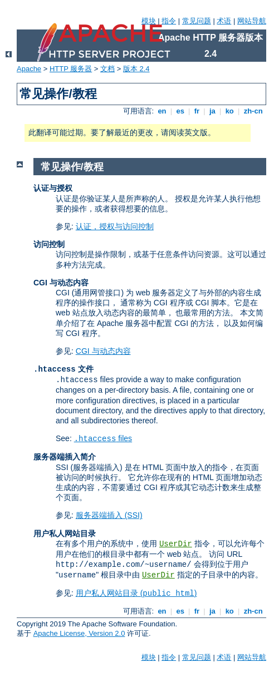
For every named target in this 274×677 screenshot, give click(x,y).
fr (197, 111)
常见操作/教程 (72, 166)
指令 (169, 21)
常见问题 (196, 21)
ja (212, 111)
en (162, 111)
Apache (29, 69)
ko (229, 111)
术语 (224, 21)
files (103, 438)
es (180, 111)
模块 (148, 21)
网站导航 (251, 21)
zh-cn (253, 111)
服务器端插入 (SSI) (109, 515)
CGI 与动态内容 (103, 351)
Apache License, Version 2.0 (79, 633)
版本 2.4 (136, 69)
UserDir (175, 544)
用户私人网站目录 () (136, 593)
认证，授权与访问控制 (115, 226)
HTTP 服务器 (71, 69)
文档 (107, 69)
